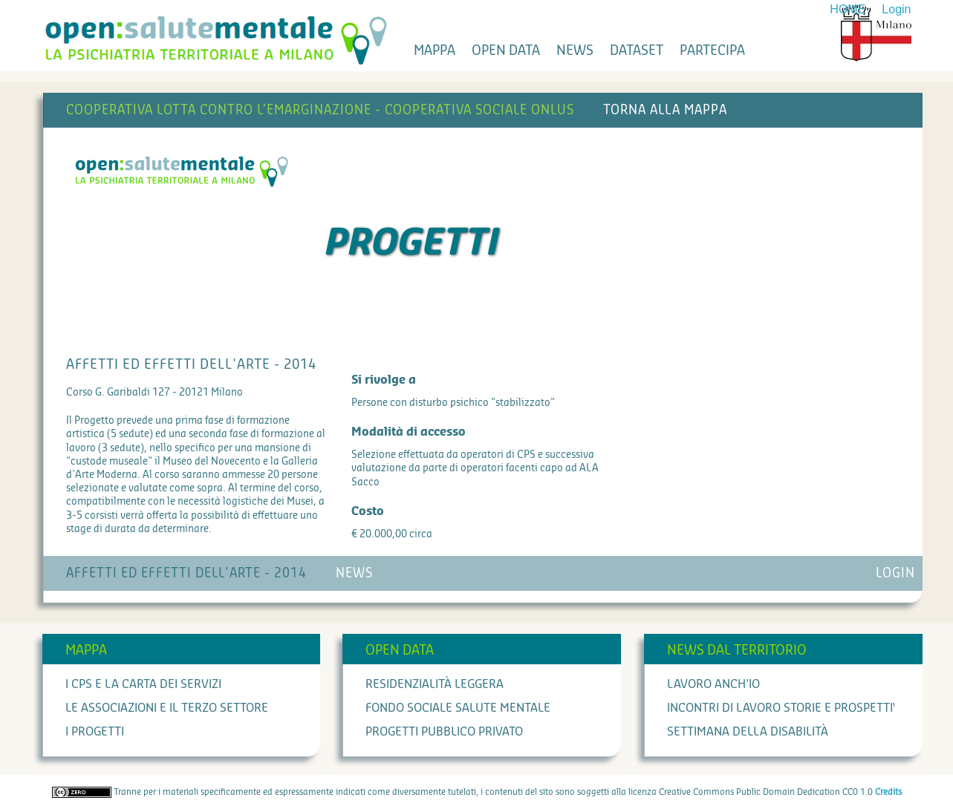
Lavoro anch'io (713, 684)
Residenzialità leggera (434, 684)
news (574, 50)
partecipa (712, 50)
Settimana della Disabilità (747, 732)
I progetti (94, 732)
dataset (636, 50)
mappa (434, 50)
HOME (847, 9)
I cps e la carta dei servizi (143, 684)
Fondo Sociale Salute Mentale (457, 708)
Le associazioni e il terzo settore (166, 708)
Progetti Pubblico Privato (444, 732)
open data (506, 50)
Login (896, 9)
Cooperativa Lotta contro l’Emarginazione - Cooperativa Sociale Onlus (320, 110)
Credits (888, 791)
